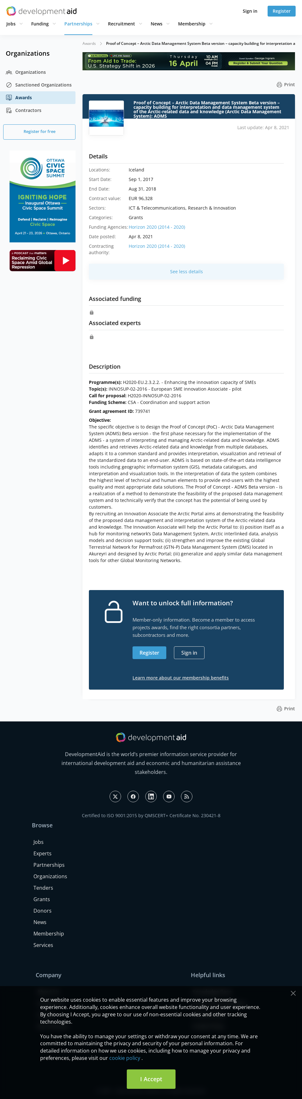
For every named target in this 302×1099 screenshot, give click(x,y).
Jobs (11, 24)
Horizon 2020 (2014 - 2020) (157, 227)
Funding (40, 24)
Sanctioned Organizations (39, 85)
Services (43, 945)
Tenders (43, 887)
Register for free (39, 131)
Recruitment (121, 24)
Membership (191, 24)
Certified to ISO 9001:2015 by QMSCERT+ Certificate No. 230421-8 (151, 815)
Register (282, 11)
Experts (42, 853)
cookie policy (124, 1057)
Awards (19, 97)
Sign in (250, 11)
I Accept (151, 1079)
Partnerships (78, 24)
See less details (186, 271)
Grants (41, 899)
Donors (42, 910)
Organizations (26, 72)
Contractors (23, 110)
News (156, 24)
